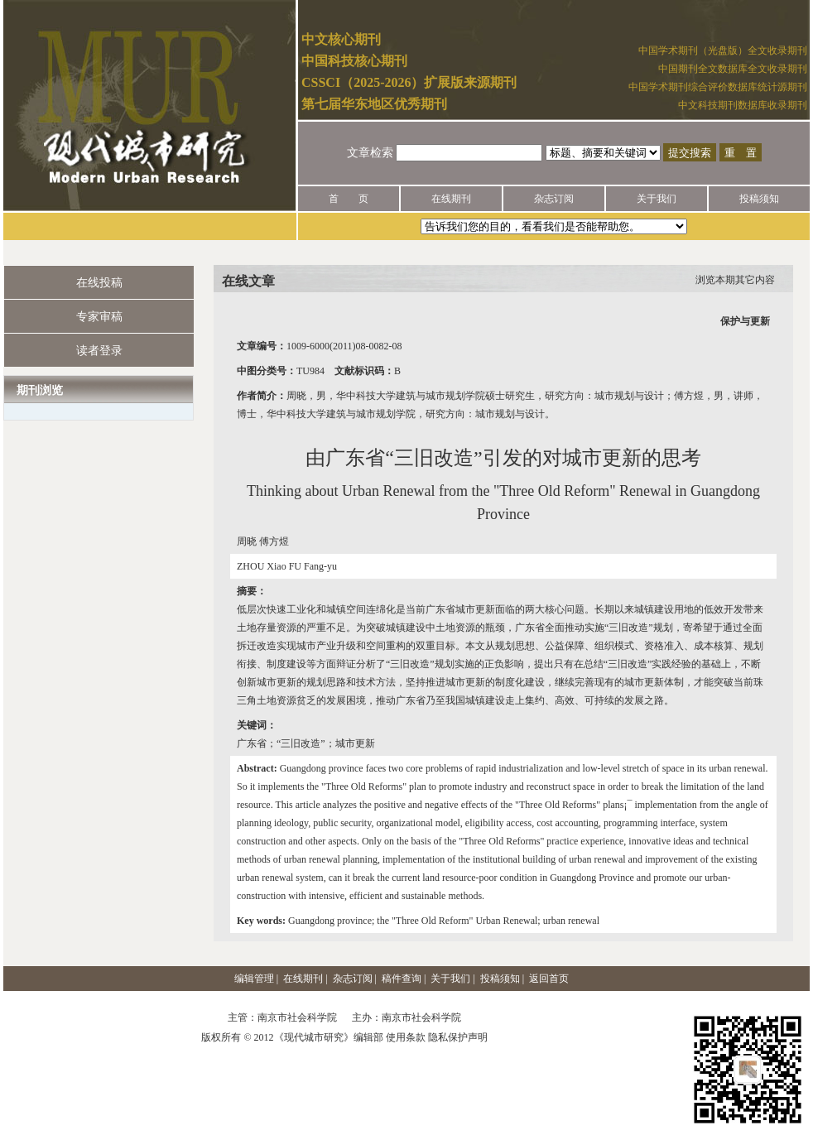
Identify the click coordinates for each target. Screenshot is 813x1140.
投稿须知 (759, 198)
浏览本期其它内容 (735, 280)
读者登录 (99, 350)
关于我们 (656, 198)
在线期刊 (451, 198)
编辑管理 (254, 978)
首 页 (348, 198)
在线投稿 (99, 283)
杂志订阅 (554, 198)
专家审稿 (99, 316)
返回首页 (549, 978)
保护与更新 (745, 321)
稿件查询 (401, 978)
